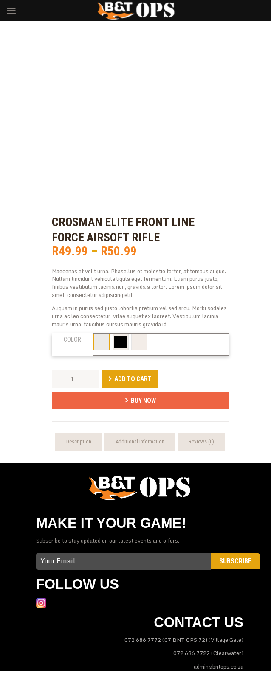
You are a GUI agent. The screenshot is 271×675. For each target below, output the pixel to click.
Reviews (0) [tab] (201, 441)
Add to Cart (133, 379)
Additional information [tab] (140, 441)
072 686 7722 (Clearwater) (208, 653)
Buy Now (143, 400)
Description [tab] (78, 441)
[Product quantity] (75, 379)
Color (72, 339)
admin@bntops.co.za (218, 666)
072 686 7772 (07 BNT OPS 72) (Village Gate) (183, 639)
